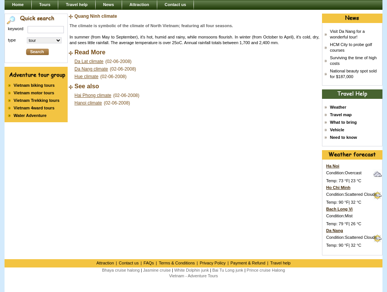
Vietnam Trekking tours (36, 100)
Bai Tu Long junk (227, 270)
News (108, 4)
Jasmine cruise (157, 270)
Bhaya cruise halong (121, 270)
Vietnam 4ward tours (34, 108)
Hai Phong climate (92, 95)
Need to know (343, 137)
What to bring (343, 122)
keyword (15, 28)
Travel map (340, 114)
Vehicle (337, 130)
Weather (338, 107)
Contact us (175, 4)
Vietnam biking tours (34, 85)
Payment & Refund (248, 263)
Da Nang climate (91, 69)
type (12, 40)
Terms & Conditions (177, 263)
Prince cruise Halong (266, 270)
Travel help (76, 4)
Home (18, 4)
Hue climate (86, 76)
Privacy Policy (212, 263)
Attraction (139, 4)
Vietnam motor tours (34, 93)
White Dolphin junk (191, 270)
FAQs (149, 263)
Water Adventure (30, 115)
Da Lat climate (89, 61)
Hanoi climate (88, 103)
